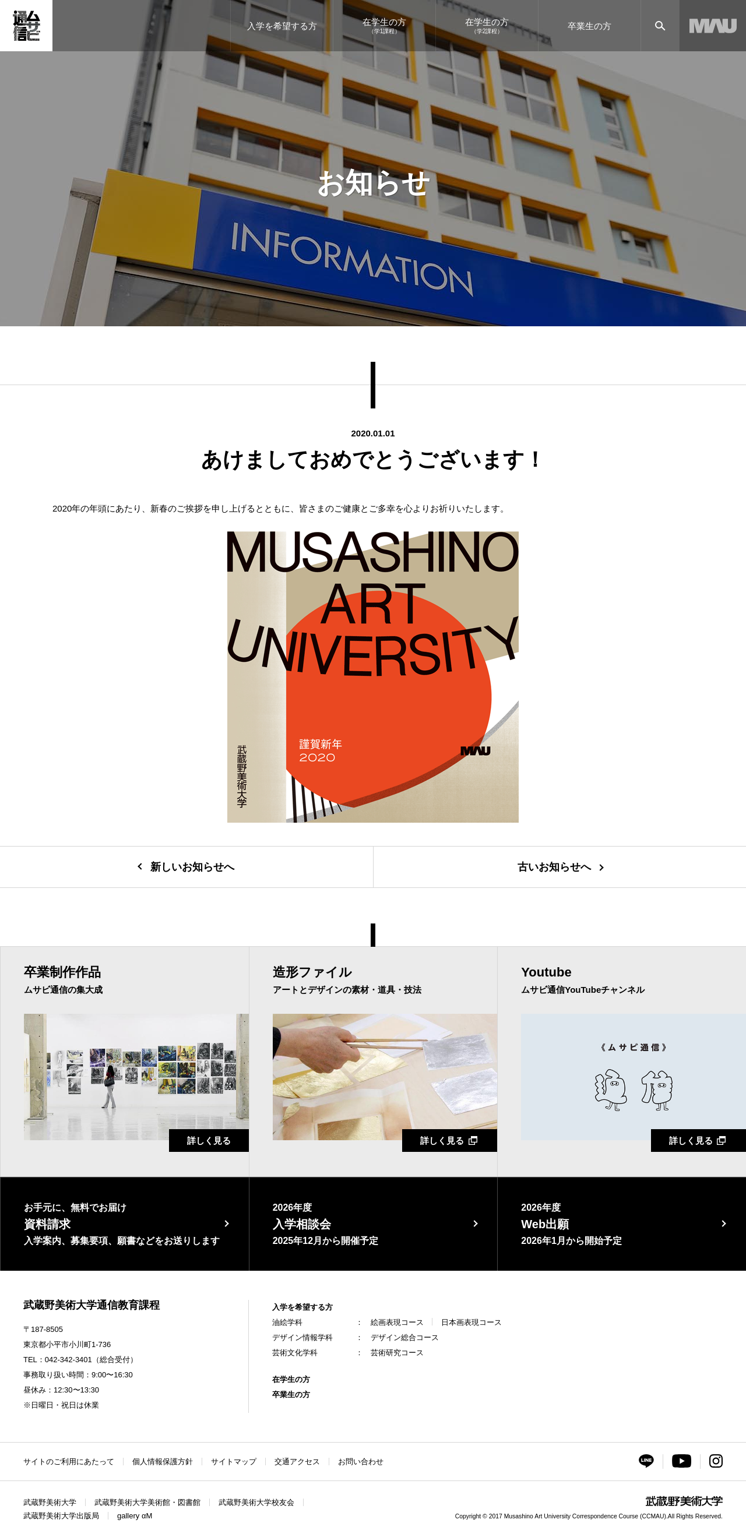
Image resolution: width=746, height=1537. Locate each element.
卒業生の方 (291, 1394)
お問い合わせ (360, 1461)
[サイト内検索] (660, 25)
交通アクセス (297, 1461)
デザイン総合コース (405, 1337)
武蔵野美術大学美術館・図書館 (147, 1502)
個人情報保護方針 (162, 1461)
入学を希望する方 (302, 1307)
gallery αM (134, 1515)
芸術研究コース (397, 1352)
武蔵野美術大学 (49, 1502)
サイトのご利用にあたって (68, 1461)
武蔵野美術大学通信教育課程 (91, 1305)
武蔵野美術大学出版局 (61, 1515)
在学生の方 (291, 1379)
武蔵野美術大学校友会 (256, 1502)
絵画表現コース (397, 1322)
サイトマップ (233, 1461)
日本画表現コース (471, 1322)
